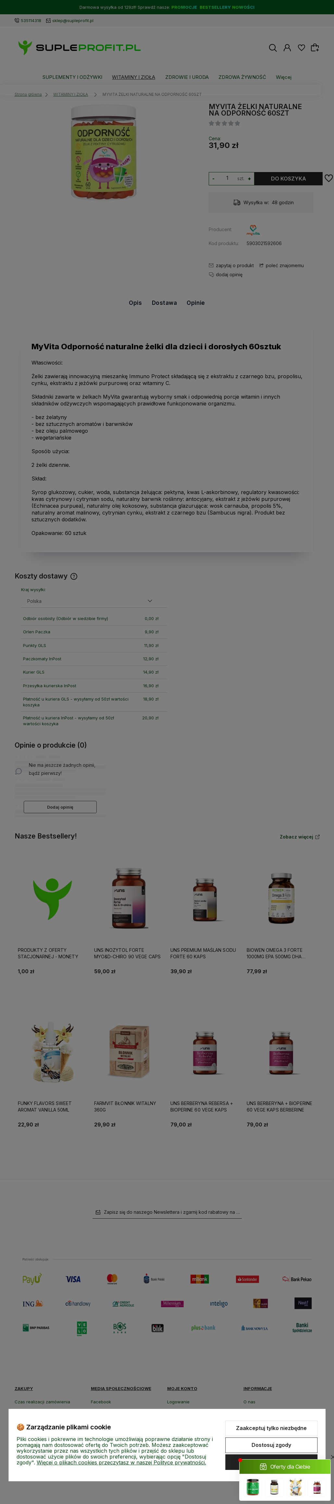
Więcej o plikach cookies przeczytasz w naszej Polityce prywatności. (121, 1462)
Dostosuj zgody (271, 1445)
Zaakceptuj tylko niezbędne (271, 1428)
